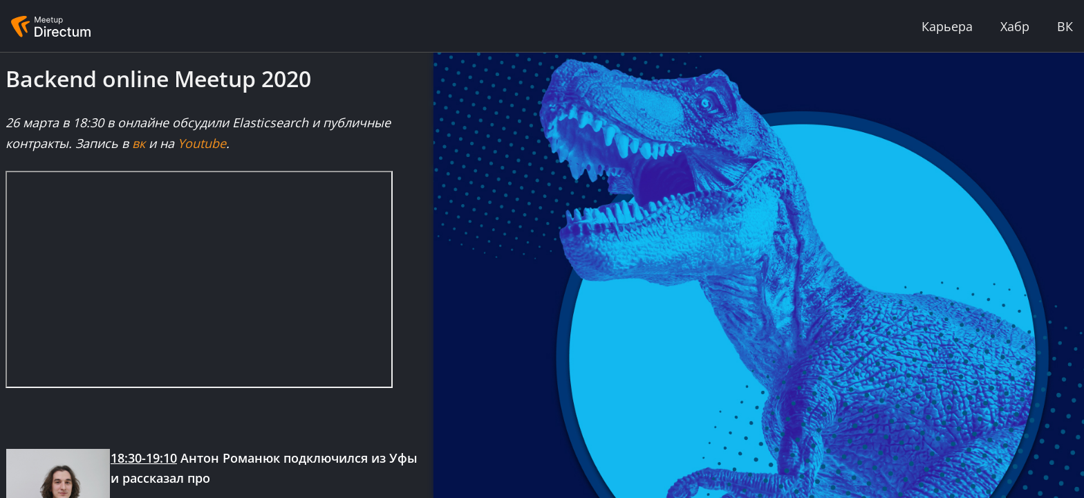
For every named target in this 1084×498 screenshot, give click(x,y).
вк (138, 143)
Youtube (202, 143)
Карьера (947, 26)
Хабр (1014, 26)
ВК (1065, 26)
